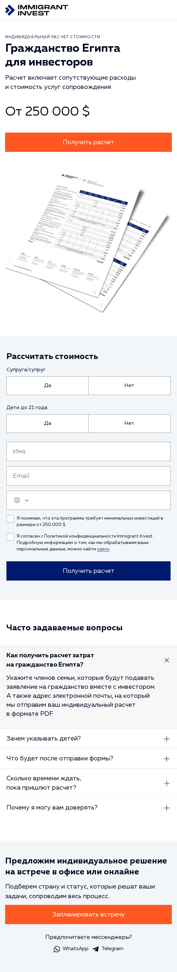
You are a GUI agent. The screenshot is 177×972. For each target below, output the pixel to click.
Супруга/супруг (26, 369)
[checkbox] (10, 519)
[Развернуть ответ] (166, 660)
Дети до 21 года (26, 407)
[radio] (47, 386)
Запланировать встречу (88, 914)
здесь (103, 549)
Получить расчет (88, 142)
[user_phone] (88, 500)
